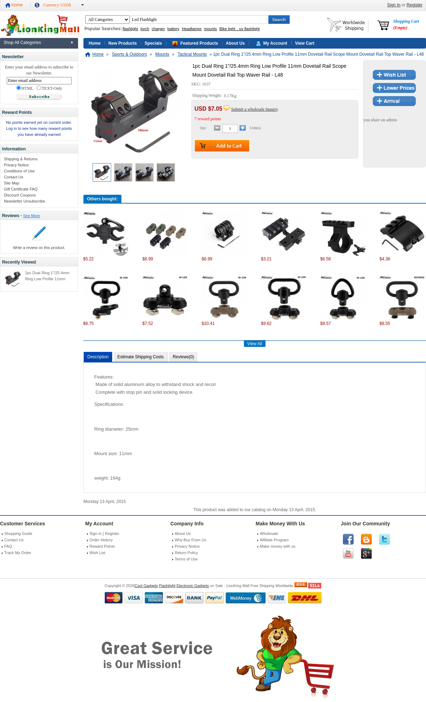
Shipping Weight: (207, 95)
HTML (24, 88)
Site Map (11, 183)
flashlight (130, 29)
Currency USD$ (57, 4)
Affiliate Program (274, 540)
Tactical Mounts (192, 54)
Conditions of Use (19, 171)
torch (145, 29)
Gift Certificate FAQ (21, 189)
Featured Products (199, 43)
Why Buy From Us (190, 540)
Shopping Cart (406, 24)
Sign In (393, 4)
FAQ (8, 546)
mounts (210, 29)
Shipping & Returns (21, 159)
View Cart (304, 43)
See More (31, 216)
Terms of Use (186, 559)
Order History (101, 540)
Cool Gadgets (146, 586)
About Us (235, 43)
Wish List (97, 553)
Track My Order (17, 553)
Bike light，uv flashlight (239, 29)
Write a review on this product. (39, 247)
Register (414, 4)
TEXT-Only (49, 88)
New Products (122, 43)
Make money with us (277, 546)
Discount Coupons (20, 195)
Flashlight (167, 586)
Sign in (95, 533)
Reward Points (102, 546)
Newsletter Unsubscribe (24, 201)
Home (17, 4)
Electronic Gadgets (192, 586)
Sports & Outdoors (129, 54)
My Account (275, 43)
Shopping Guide (18, 533)
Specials (153, 43)
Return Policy (186, 553)
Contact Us (13, 177)
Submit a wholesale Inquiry (254, 109)
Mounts (162, 54)
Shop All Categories (22, 42)
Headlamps (192, 29)
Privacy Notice (16, 165)
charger (158, 29)
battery (174, 29)
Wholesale (269, 533)
